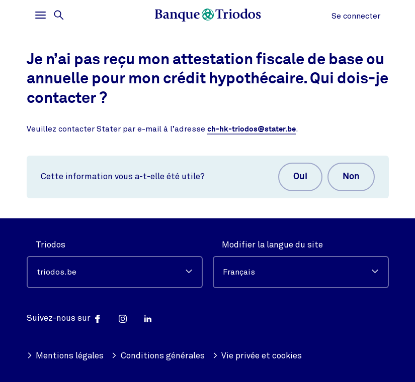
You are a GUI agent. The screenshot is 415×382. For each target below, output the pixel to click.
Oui (300, 176)
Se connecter (355, 16)
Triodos (50, 244)
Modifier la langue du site (272, 244)
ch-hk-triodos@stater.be (251, 129)
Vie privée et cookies (257, 355)
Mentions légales (65, 355)
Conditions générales (158, 355)
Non (351, 176)
